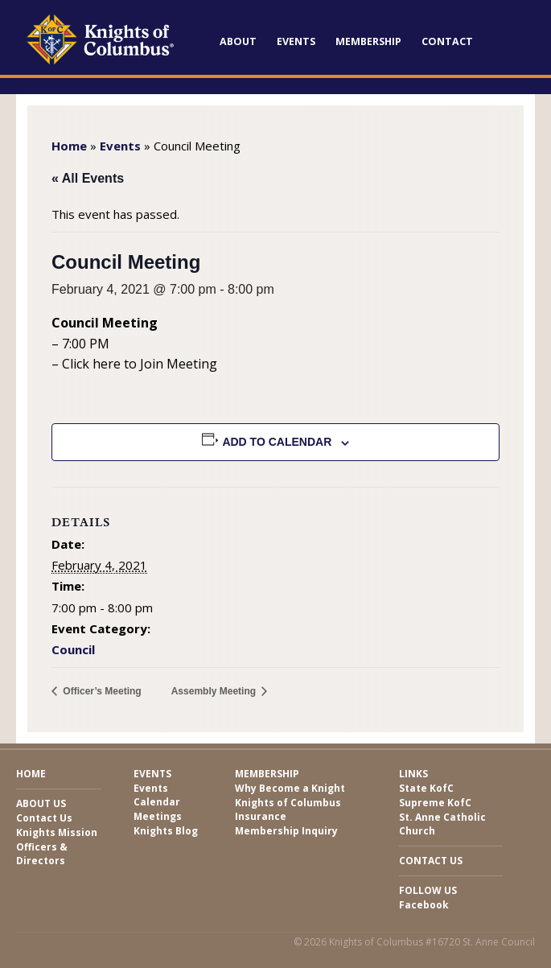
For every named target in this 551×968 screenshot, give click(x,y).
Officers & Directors (42, 853)
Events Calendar (157, 795)
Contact (447, 41)
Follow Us (428, 890)
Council (73, 649)
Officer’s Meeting (101, 691)
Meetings (158, 816)
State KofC (426, 788)
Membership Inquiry (286, 831)
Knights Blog (166, 831)
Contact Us (44, 818)
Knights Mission (56, 832)
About (238, 41)
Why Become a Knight (290, 788)
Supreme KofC (435, 802)
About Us (41, 803)
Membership (368, 41)
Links (413, 774)
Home (69, 146)
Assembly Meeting (215, 691)
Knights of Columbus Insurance (288, 809)
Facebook (424, 905)
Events (296, 41)
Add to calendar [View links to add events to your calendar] (276, 441)
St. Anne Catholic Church (442, 824)
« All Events (87, 178)
